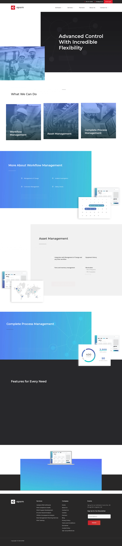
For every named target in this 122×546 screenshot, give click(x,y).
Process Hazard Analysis (43, 512)
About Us (64, 507)
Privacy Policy (66, 520)
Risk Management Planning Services (47, 518)
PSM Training (40, 520)
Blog (63, 518)
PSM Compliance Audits (43, 507)
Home (64, 505)
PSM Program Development (44, 510)
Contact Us (65, 510)
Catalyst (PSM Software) (43, 505)
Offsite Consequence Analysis (45, 515)
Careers (64, 512)
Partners (64, 515)
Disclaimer (65, 525)
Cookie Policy (66, 528)
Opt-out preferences (68, 530)
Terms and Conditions (68, 523)
